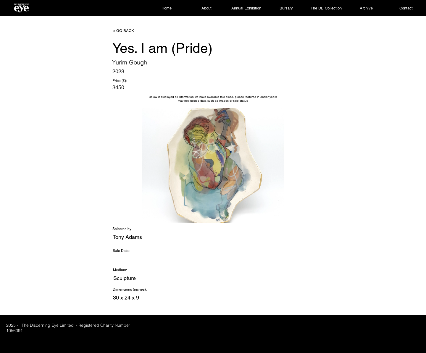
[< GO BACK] (132, 31)
